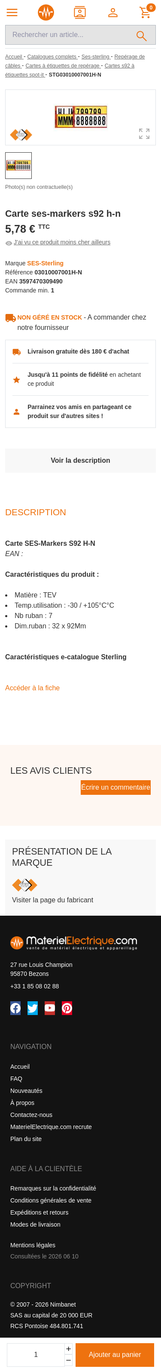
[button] (114, 12)
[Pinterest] (67, 1008)
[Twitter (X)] (32, 1008)
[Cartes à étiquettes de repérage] (63, 66)
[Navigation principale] (12, 12)
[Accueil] (14, 57)
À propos (22, 1102)
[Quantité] (36, 1355)
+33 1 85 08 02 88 (34, 986)
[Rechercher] (142, 35)
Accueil (20, 1066)
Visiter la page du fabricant (52, 900)
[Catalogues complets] (52, 57)
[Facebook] (15, 1008)
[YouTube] (50, 1008)
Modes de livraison (35, 1224)
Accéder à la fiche (32, 688)
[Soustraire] (68, 1360)
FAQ (16, 1078)
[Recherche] (66, 35)
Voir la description (80, 460)
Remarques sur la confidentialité (53, 1188)
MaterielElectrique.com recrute (51, 1126)
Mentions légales (32, 1245)
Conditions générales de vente (50, 1200)
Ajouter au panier (115, 1354)
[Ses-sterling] (96, 57)
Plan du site (26, 1138)
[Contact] (80, 12)
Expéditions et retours (39, 1212)
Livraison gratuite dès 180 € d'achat (78, 351)
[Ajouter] (68, 1349)
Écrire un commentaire (115, 787)
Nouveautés (26, 1090)
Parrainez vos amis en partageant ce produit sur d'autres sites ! (79, 411)
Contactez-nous (31, 1114)
